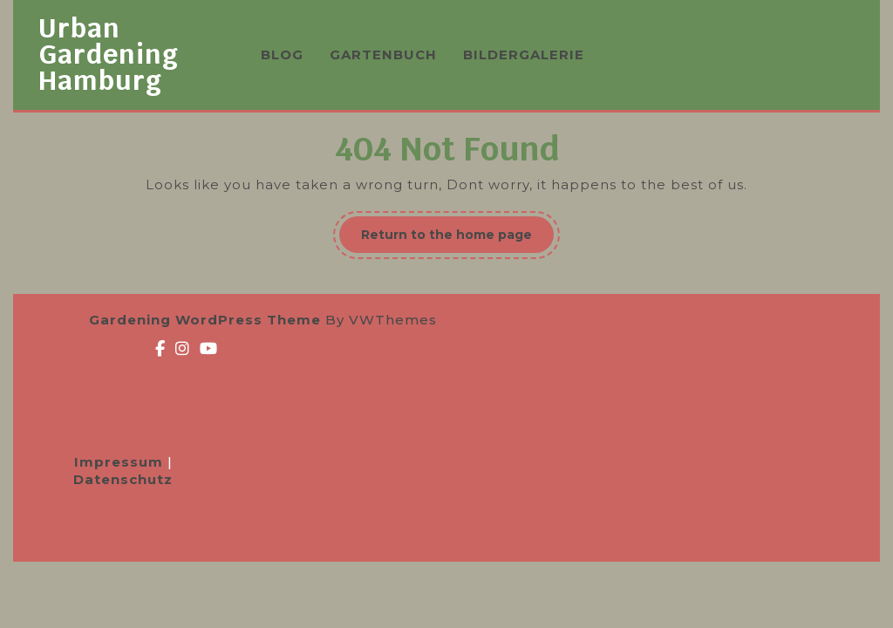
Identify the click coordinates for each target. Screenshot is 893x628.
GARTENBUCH (383, 54)
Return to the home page (457, 239)
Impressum (120, 462)
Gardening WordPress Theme (205, 319)
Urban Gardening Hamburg (108, 54)
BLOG (282, 54)
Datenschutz (123, 479)
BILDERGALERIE (523, 54)
